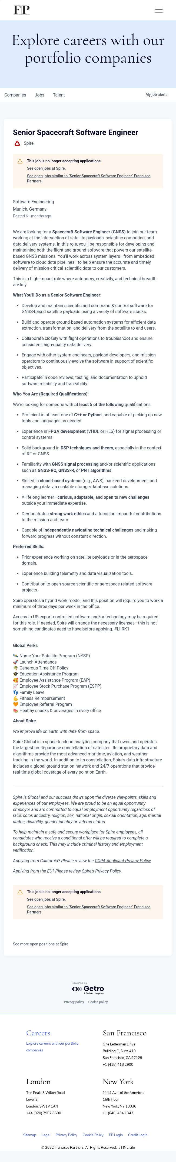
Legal (46, 1135)
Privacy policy (74, 1002)
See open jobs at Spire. (46, 168)
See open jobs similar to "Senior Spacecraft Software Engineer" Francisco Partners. (89, 179)
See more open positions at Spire (40, 944)
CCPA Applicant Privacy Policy (123, 860)
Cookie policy (98, 1002)
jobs (39, 95)
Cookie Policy (93, 1135)
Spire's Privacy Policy (101, 871)
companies (15, 95)
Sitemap (29, 1135)
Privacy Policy (66, 1135)
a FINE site (126, 1147)
